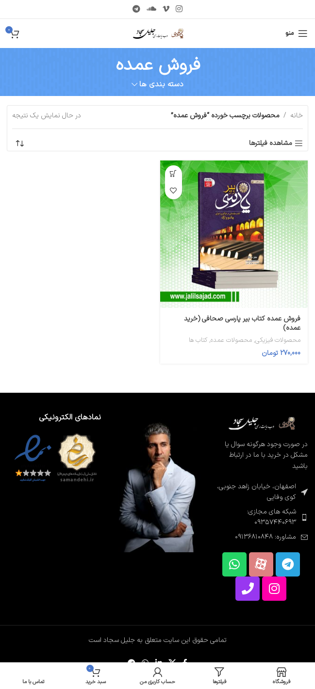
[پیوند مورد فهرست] (261, 518)
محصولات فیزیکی (277, 340)
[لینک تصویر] (261, 423)
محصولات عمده (231, 340)
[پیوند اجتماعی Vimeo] (166, 9)
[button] (173, 173)
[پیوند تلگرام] (136, 9)
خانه (296, 116)
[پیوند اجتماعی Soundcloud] (151, 9)
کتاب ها (198, 340)
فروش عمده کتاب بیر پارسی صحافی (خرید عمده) (242, 324)
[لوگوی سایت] (157, 33)
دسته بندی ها (161, 84)
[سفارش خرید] (19, 143)
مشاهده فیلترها (270, 144)
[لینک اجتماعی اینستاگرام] (179, 9)
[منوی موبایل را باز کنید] (297, 33)
